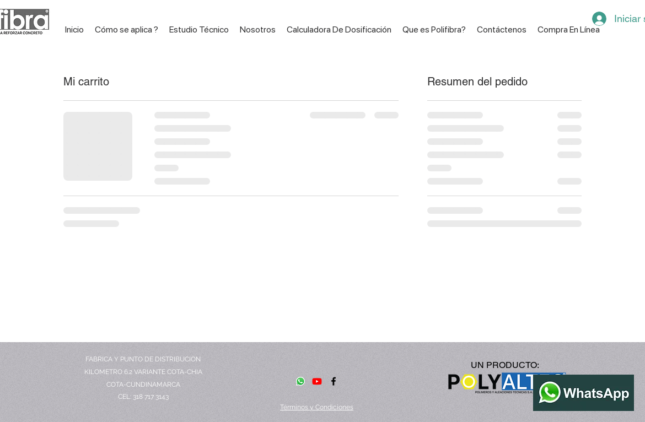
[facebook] (333, 381)
